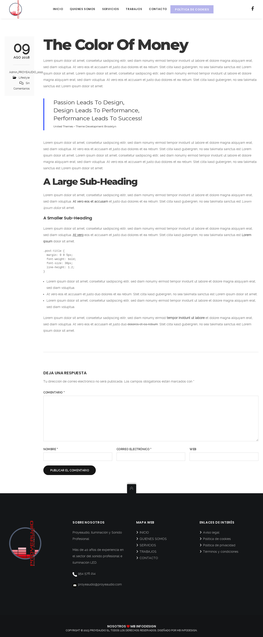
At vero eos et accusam (90, 201)
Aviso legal (211, 532)
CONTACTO (149, 558)
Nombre (50, 449)
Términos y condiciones (220, 551)
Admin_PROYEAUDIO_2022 (26, 72)
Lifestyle (24, 77)
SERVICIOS (148, 545)
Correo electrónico (134, 449)
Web (193, 449)
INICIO (144, 532)
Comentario (54, 392)
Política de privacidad (219, 545)
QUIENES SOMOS (153, 539)
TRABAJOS (148, 551)
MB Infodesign (187, 630)
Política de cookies (217, 539)
